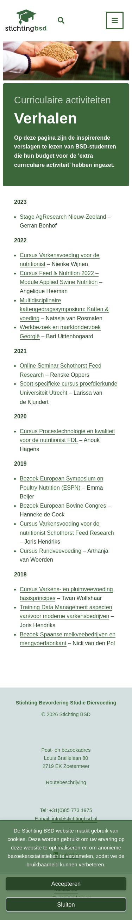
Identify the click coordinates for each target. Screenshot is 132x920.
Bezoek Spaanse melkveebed (57, 634)
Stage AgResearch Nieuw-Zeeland (63, 217)
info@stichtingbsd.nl (74, 819)
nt (64, 643)
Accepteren (66, 883)
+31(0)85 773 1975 (70, 810)
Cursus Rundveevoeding (50, 551)
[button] (61, 21)
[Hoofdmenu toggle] (115, 20)
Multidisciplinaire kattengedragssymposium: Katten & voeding (64, 309)
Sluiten (66, 904)
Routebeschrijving (66, 782)
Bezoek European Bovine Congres (63, 506)
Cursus (29, 273)
